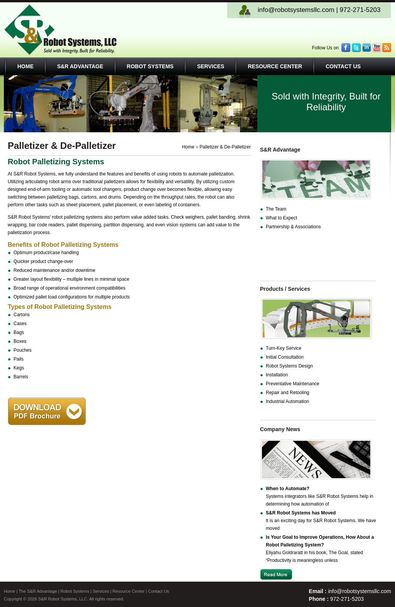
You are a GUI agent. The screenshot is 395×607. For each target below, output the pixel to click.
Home (25, 66)
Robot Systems (150, 66)
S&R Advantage (80, 66)
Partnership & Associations (293, 226)
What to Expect (281, 218)
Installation (277, 375)
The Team (276, 209)
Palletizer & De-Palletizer (225, 147)
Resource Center (275, 66)
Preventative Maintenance (292, 383)
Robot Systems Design (289, 366)
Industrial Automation (287, 401)
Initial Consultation (285, 357)
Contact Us (343, 66)
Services (211, 66)
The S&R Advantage (38, 591)
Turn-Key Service (283, 348)
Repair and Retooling (287, 392)
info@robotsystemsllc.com (296, 9)
